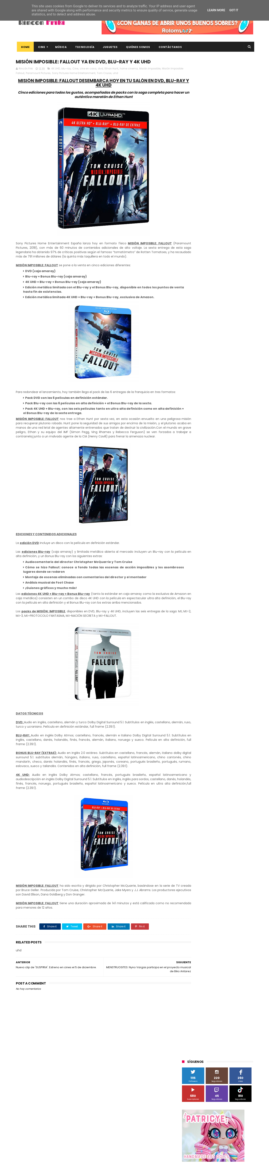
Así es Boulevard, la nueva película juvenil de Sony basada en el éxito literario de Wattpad (226, 1106)
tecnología (238, 422)
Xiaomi (188, 391)
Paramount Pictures (51, 73)
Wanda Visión (221, 384)
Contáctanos (169, 47)
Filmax (225, 307)
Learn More (216, 10)
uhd (128, 73)
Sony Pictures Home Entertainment (86, 73)
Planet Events (239, 337)
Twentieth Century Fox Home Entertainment (213, 376)
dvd (100, 69)
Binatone (215, 299)
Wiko (239, 384)
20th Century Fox (195, 276)
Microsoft (218, 330)
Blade (230, 299)
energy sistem (193, 415)
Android (189, 299)
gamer (230, 415)
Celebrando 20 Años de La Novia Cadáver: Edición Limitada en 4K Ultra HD (224, 1144)
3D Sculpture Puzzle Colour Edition (206, 283)
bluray (218, 391)
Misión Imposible (150, 69)
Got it (233, 10)
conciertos (213, 399)
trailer (188, 430)
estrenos (214, 415)
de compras (207, 407)
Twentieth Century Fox (199, 368)
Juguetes (109, 47)
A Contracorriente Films (199, 291)
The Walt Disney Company (201, 361)
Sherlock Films (204, 345)
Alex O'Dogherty (230, 291)
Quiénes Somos (137, 47)
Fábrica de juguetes (197, 314)
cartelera (233, 391)
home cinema (129, 69)
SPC (186, 345)
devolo (224, 407)
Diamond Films (205, 307)
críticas (189, 407)
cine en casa (88, 69)
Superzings (242, 353)
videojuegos (223, 430)
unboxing (203, 430)
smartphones (217, 422)
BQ (201, 299)
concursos (232, 399)
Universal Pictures (195, 384)
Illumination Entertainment (201, 322)
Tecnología (83, 47)
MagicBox (231, 322)
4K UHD (55, 69)
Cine (40, 47)
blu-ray (66, 69)
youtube (241, 430)
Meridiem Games (195, 330)
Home (24, 47)
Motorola (235, 330)
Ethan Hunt (111, 69)
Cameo (244, 299)
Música (60, 47)
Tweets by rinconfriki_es (199, 180)
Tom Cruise (117, 73)
